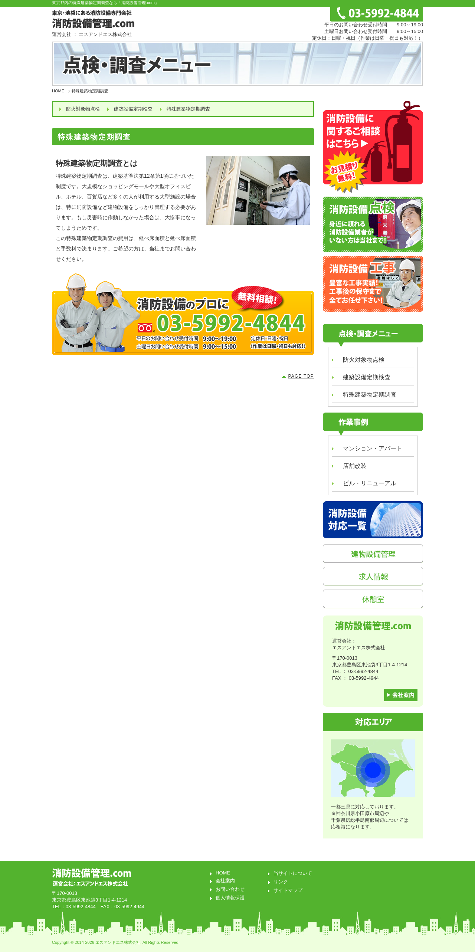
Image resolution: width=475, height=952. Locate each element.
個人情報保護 (230, 897)
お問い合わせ (230, 889)
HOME (58, 91)
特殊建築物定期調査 (188, 109)
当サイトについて (292, 873)
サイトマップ (287, 890)
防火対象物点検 (83, 109)
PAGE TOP (301, 376)
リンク (280, 881)
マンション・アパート (372, 448)
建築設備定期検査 (133, 109)
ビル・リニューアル (369, 483)
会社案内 (225, 880)
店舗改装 (355, 466)
